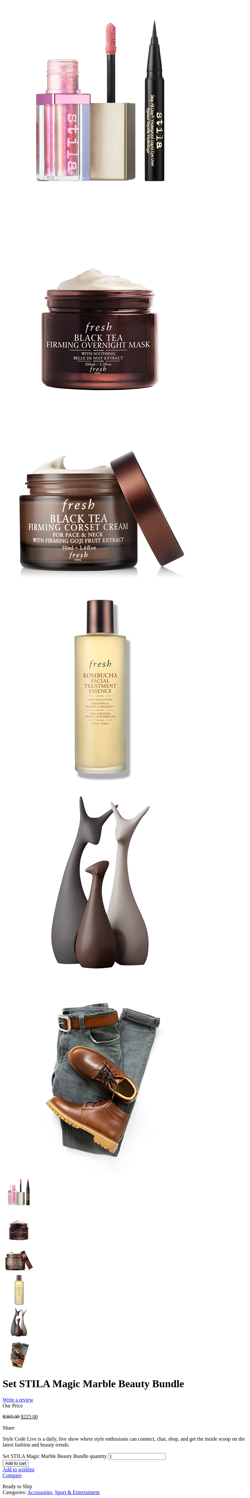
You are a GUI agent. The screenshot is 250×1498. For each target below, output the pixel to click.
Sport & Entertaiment (77, 1492)
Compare (12, 1475)
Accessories (39, 1492)
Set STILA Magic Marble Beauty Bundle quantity (55, 1456)
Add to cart (15, 1463)
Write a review (18, 1400)
